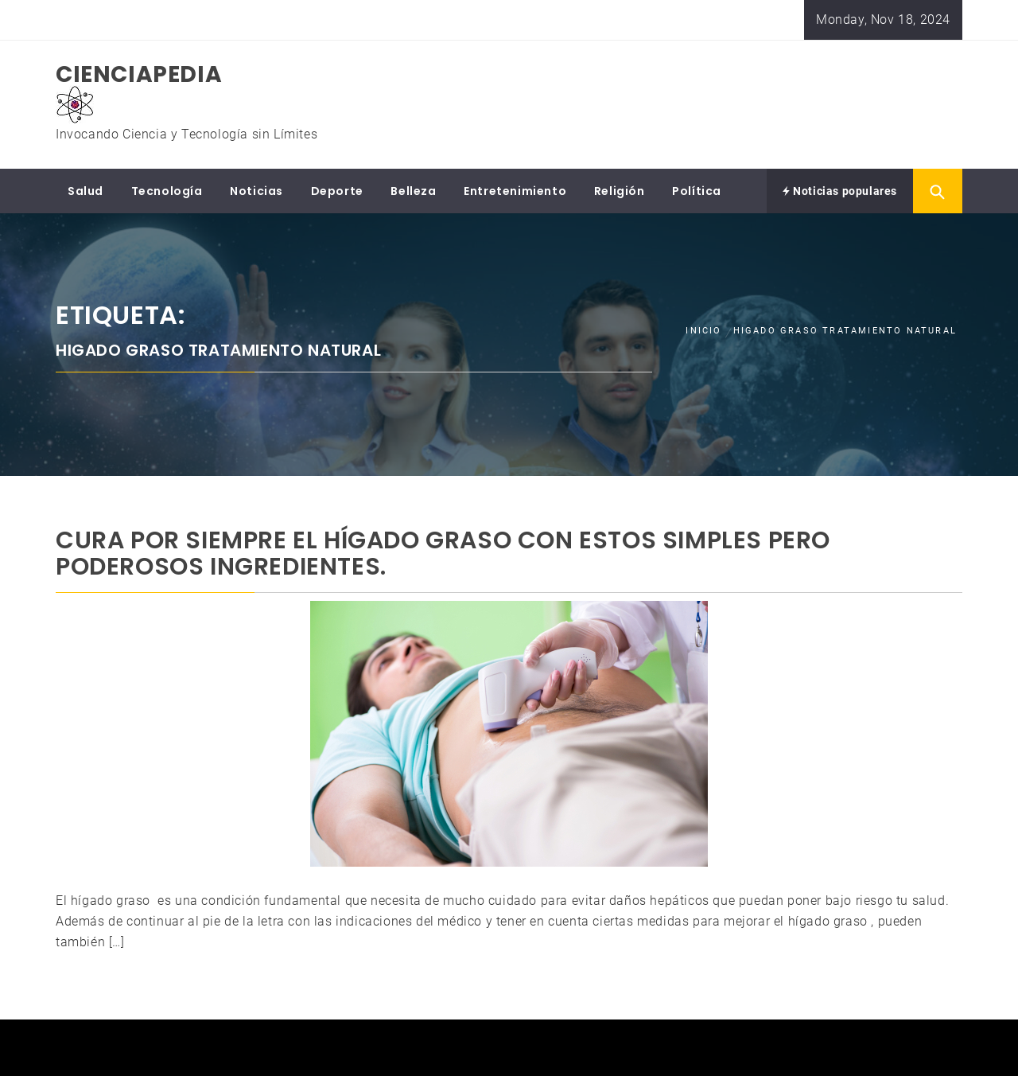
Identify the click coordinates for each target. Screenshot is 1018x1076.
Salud (85, 191)
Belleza (413, 191)
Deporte (337, 191)
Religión (619, 191)
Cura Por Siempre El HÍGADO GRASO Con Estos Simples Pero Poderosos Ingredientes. (443, 553)
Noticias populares (840, 191)
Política (696, 191)
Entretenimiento (515, 191)
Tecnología (167, 191)
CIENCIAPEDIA (139, 74)
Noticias (256, 191)
